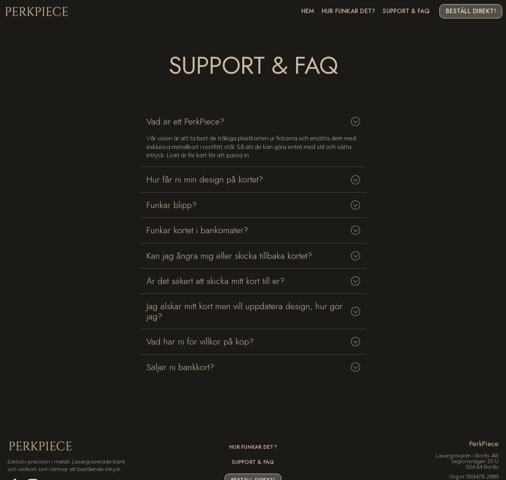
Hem (307, 11)
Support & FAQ (406, 11)
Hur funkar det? (348, 11)
